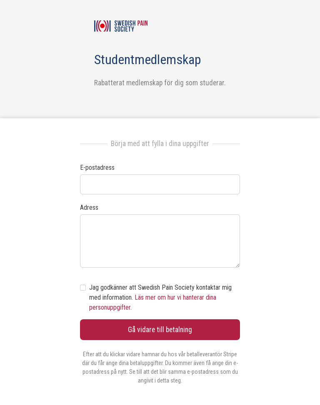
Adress (89, 207)
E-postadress (97, 167)
